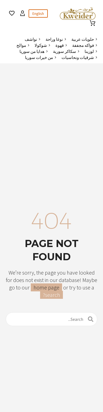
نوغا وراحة (54, 39)
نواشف (31, 39)
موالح (21, 45)
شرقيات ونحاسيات (78, 57)
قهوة (59, 45)
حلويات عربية (82, 39)
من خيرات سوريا (39, 57)
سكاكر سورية (64, 51)
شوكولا (41, 45)
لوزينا (89, 51)
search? (51, 294)
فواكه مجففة (83, 45)
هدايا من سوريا (32, 51)
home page (46, 287)
